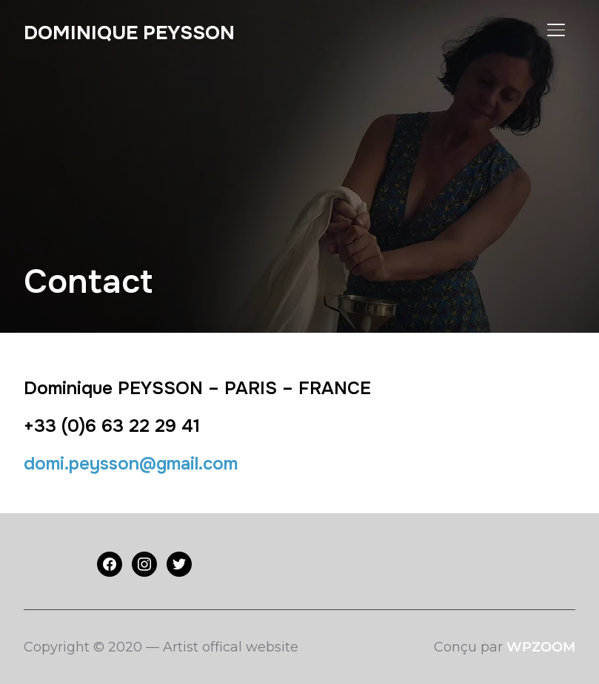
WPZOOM (540, 647)
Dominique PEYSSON (129, 33)
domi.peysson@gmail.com (131, 464)
